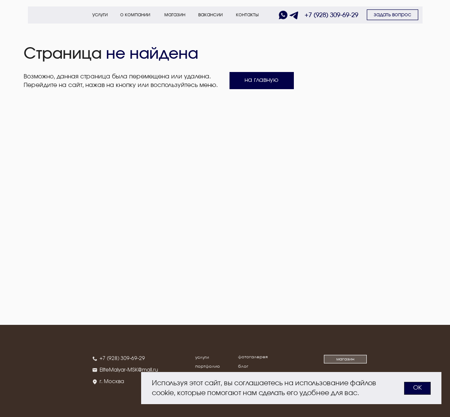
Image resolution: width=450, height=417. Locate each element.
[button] (392, 14)
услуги (100, 14)
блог (243, 366)
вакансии (210, 14)
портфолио (207, 366)
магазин (174, 14)
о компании (135, 14)
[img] (41, 15)
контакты (247, 14)
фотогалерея (253, 357)
